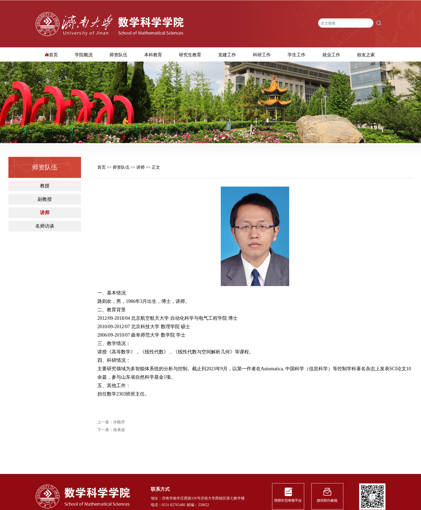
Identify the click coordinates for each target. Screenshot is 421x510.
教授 (44, 186)
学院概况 (84, 55)
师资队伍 (118, 55)
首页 (51, 55)
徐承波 (119, 429)
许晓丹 (119, 422)
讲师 (44, 213)
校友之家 (366, 55)
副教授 (45, 199)
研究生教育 (190, 55)
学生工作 (296, 55)
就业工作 (331, 55)
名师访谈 (44, 226)
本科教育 (153, 55)
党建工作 (227, 55)
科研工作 (262, 55)
